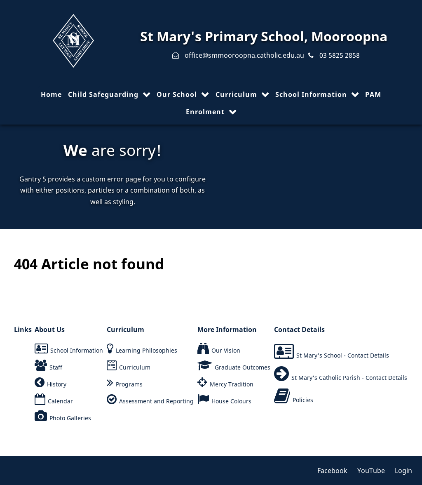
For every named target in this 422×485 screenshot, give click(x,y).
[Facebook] (335, 470)
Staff (55, 367)
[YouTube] (372, 470)
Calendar (60, 401)
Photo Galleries (70, 418)
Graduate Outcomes (242, 367)
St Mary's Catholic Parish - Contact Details (349, 377)
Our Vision (225, 350)
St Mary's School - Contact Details (342, 355)
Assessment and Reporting (156, 401)
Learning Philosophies (146, 350)
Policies (303, 400)
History (56, 384)
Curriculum (134, 367)
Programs (129, 384)
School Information (76, 350)
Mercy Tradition (231, 384)
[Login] (401, 470)
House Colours (231, 401)
